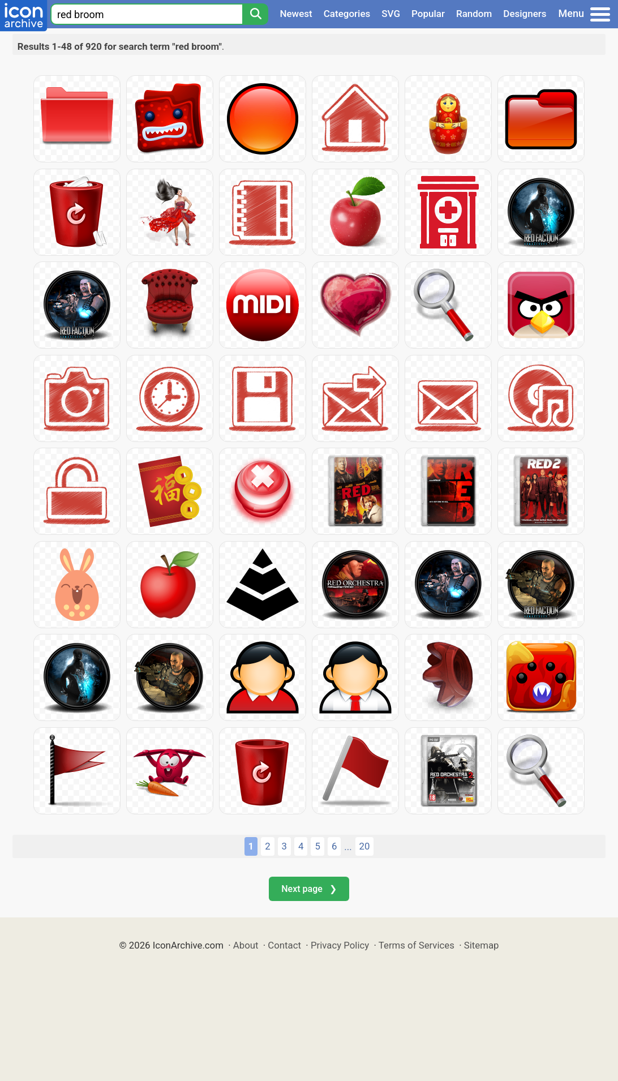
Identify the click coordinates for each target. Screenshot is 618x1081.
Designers (524, 13)
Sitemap (481, 945)
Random (474, 13)
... (347, 846)
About (246, 945)
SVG (390, 13)
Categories (347, 13)
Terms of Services (416, 945)
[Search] (255, 14)
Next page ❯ (308, 888)
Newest (296, 13)
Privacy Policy (340, 945)
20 (364, 846)
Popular (428, 13)
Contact (284, 945)
